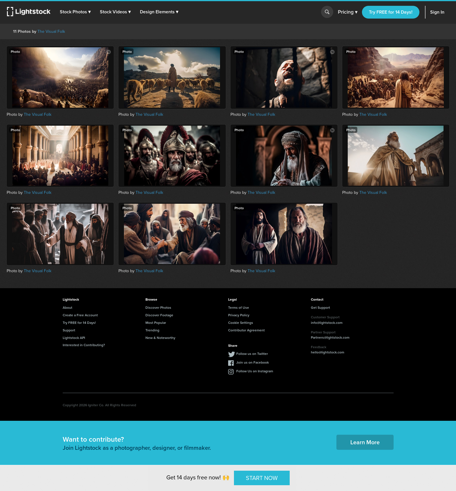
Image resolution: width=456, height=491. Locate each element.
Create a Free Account (80, 315)
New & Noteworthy (160, 337)
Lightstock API (74, 337)
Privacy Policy (238, 315)
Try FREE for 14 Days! (390, 12)
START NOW (262, 477)
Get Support (320, 307)
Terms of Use (238, 307)
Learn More (365, 442)
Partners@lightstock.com (330, 337)
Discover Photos (158, 307)
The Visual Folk (51, 31)
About (67, 307)
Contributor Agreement (246, 330)
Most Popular (155, 322)
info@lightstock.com (327, 322)
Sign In (437, 12)
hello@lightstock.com (327, 352)
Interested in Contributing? (84, 344)
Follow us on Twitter (252, 353)
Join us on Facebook (252, 362)
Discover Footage (159, 315)
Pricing (347, 12)
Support (69, 330)
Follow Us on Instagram (254, 371)
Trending (152, 330)
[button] (75, 12)
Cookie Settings (240, 322)
